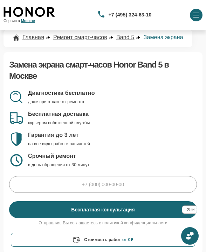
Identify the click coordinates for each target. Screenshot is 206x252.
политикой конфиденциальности (134, 222)
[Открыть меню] (196, 15)
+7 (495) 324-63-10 (130, 15)
